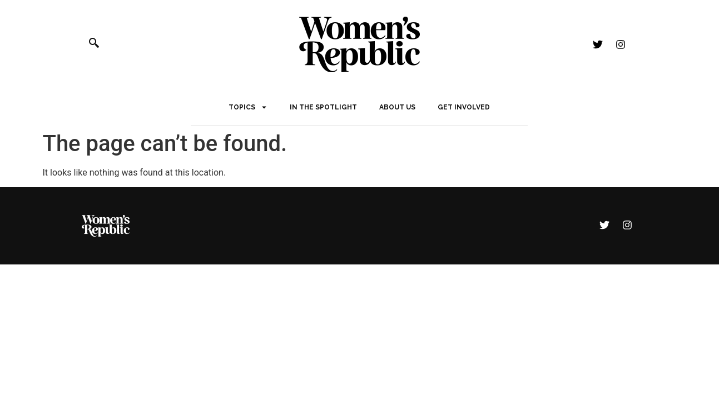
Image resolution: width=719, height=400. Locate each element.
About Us (397, 107)
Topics (248, 107)
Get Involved (464, 107)
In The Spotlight (323, 107)
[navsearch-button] (100, 44)
